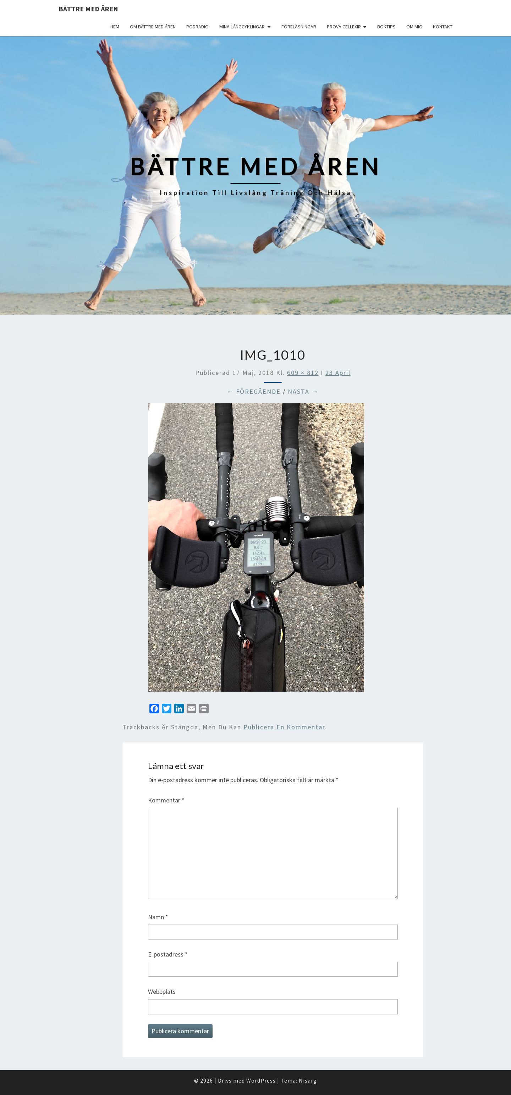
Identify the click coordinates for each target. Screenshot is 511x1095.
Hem (114, 26)
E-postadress (168, 954)
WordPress (261, 1080)
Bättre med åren (88, 8)
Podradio (197, 26)
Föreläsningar (298, 26)
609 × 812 (303, 373)
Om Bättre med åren (153, 26)
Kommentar (166, 800)
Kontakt (442, 26)
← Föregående (254, 391)
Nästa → (303, 391)
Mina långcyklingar (242, 26)
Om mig (414, 26)
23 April (338, 373)
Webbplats (162, 991)
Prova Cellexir (344, 26)
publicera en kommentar (284, 727)
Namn (158, 917)
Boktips (386, 26)
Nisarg (308, 1080)
